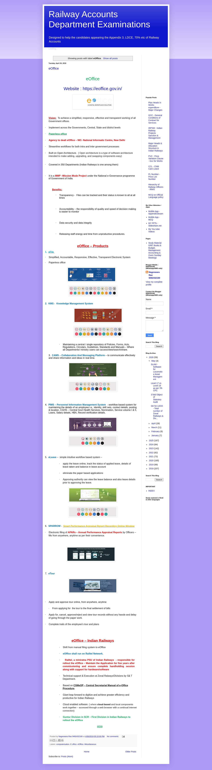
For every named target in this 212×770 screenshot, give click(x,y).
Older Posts (130, 751)
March (154, 427)
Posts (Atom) (67, 756)
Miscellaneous (90, 744)
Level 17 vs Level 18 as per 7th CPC (156, 387)
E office (73, 744)
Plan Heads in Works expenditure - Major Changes (155, 106)
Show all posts (110, 58)
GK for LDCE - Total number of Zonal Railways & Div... (157, 412)
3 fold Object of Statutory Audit (157, 398)
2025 (151, 440)
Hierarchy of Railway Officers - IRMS (155, 187)
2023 (151, 448)
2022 (151, 452)
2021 (151, 456)
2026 (151, 357)
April (153, 423)
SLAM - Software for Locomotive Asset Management (157, 371)
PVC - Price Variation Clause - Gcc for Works (155, 158)
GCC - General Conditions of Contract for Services (155, 119)
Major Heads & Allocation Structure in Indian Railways (155, 147)
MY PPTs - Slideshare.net (155, 224)
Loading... (53, 48)
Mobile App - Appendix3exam (155, 212)
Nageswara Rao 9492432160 (154, 275)
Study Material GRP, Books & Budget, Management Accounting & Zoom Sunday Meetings (155, 250)
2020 (151, 460)
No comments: (113, 736)
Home (86, 751)
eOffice (54, 68)
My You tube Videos (154, 230)
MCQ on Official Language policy (155, 196)
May (153, 361)
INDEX (151, 491)
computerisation (62, 744)
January (155, 435)
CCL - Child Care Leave (153, 167)
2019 (151, 464)
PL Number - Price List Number (154, 176)
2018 (151, 468)
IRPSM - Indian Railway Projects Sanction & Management (155, 133)
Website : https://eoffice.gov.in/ (93, 88)
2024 (151, 444)
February (155, 431)
